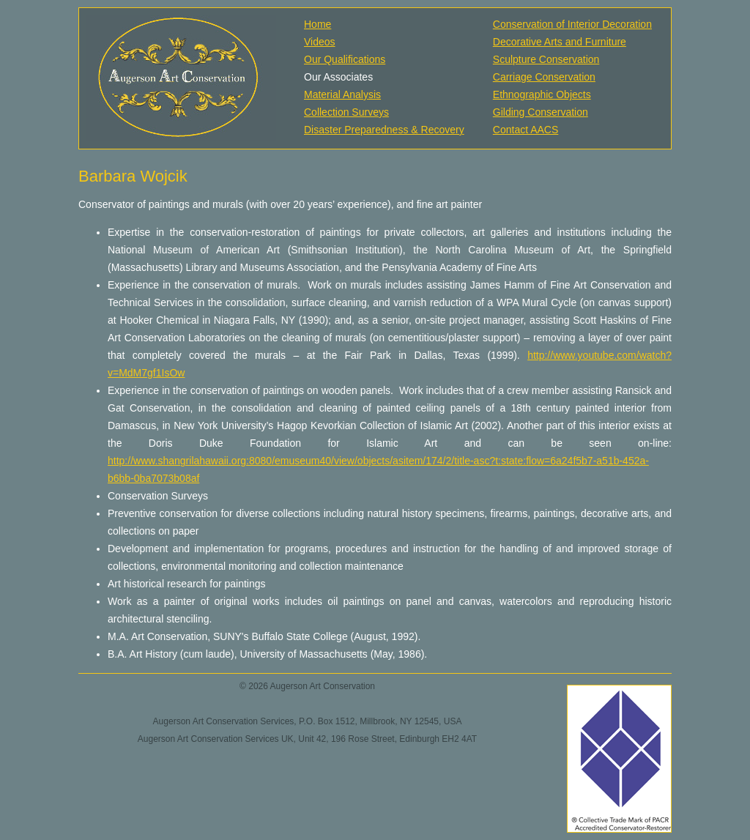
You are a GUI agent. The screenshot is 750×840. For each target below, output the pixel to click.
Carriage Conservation (544, 77)
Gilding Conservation (540, 112)
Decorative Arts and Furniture (559, 42)
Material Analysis (342, 94)
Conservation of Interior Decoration (572, 24)
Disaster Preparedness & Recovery (384, 129)
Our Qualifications (344, 59)
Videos (319, 42)
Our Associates (338, 77)
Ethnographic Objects (542, 94)
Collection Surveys (346, 112)
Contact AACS (526, 129)
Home (317, 24)
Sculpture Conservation (546, 59)
